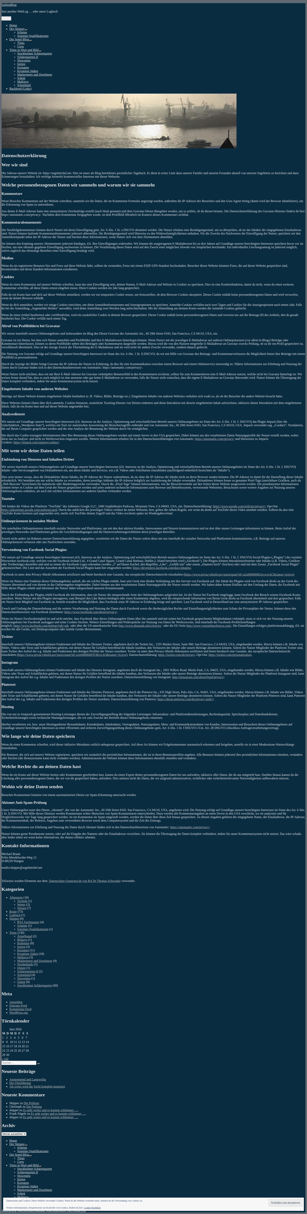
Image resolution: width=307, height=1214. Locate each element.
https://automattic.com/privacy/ (214, 438)
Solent (21, 78)
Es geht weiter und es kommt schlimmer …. (50, 1110)
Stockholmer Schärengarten (34, 53)
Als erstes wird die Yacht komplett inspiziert (37, 1086)
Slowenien (24, 60)
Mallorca (23, 81)
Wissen (21, 908)
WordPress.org (18, 1012)
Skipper (14, 918)
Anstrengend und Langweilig (27, 1079)
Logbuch (15, 915)
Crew (20, 46)
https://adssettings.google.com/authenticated (29, 509)
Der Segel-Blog (19, 39)
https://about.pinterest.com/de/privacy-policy (185, 699)
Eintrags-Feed (18, 1005)
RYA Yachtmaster (28, 922)
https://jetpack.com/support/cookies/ (36, 442)
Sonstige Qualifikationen (33, 36)
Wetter (21, 904)
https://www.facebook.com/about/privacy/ (90, 612)
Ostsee (21, 968)
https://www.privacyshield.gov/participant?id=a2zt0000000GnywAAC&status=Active (239, 574)
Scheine (22, 32)
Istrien (21, 64)
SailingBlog (9, 4)
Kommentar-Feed (20, 1009)
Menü (6, 18)
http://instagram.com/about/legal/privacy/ (198, 677)
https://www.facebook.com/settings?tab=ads (41, 625)
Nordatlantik (25, 964)
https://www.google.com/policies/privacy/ (239, 506)
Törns (20, 43)
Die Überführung (20, 1083)
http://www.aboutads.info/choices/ (140, 625)
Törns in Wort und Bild (24, 50)
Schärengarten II (27, 57)
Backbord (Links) (20, 88)
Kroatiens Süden (27, 71)
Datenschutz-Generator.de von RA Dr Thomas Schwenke (84, 881)
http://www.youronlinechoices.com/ (208, 625)
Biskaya (22, 939)
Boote (13, 911)
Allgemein (16, 897)
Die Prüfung (31, 1103)
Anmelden (16, 1002)
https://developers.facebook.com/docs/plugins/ (162, 567)
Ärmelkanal (24, 936)
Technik (22, 901)
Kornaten (23, 67)
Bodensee (23, 943)
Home (13, 25)
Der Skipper (17, 28)
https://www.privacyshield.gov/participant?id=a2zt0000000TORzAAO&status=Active (72, 654)
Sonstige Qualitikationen (32, 929)
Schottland (24, 85)
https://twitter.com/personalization (230, 654)
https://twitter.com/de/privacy (176, 654)
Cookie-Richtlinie (92, 1207)
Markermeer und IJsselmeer (34, 74)
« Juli (5, 1059)
